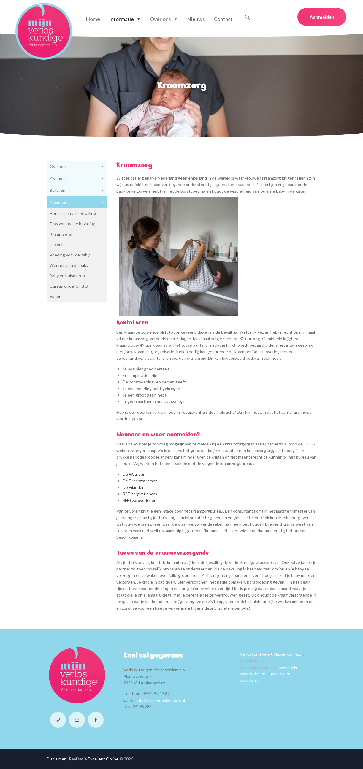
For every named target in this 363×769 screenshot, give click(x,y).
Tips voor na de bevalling (72, 223)
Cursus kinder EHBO (69, 285)
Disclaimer (56, 758)
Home (93, 19)
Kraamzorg (61, 234)
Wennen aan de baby (69, 265)
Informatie (125, 19)
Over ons (164, 19)
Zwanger (77, 178)
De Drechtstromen (140, 480)
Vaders (56, 296)
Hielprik (57, 244)
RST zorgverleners (140, 493)
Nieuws (196, 19)
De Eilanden (134, 487)
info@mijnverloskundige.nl (161, 700)
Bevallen (77, 190)
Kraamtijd (77, 202)
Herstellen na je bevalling (73, 213)
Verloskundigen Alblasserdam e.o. (271, 654)
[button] (248, 18)
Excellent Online (103, 758)
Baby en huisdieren (67, 275)
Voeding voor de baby (70, 254)
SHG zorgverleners (140, 500)
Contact (223, 19)
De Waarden (134, 474)
